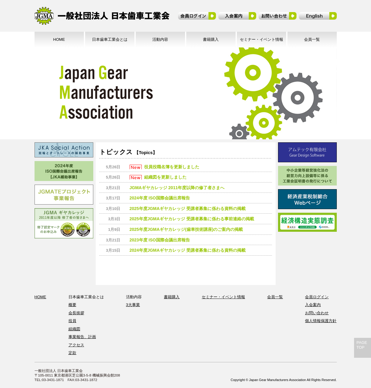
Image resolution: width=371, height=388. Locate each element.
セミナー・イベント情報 (261, 39)
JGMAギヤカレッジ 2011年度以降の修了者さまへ (177, 187)
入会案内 (313, 304)
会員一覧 (312, 39)
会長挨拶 (76, 313)
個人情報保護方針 (320, 320)
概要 (72, 304)
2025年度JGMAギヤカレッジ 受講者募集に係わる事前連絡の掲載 (192, 218)
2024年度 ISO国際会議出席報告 (160, 198)
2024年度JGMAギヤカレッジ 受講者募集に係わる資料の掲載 (188, 250)
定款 (72, 353)
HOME (59, 39)
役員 (72, 320)
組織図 (74, 329)
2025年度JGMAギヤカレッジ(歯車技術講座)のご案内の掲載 (186, 229)
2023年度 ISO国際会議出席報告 (160, 240)
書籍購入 (211, 39)
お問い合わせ (317, 313)
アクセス (76, 345)
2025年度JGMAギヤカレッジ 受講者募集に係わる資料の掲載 (188, 208)
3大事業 (133, 304)
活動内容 (160, 39)
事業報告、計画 (82, 337)
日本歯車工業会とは (110, 39)
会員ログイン (317, 297)
